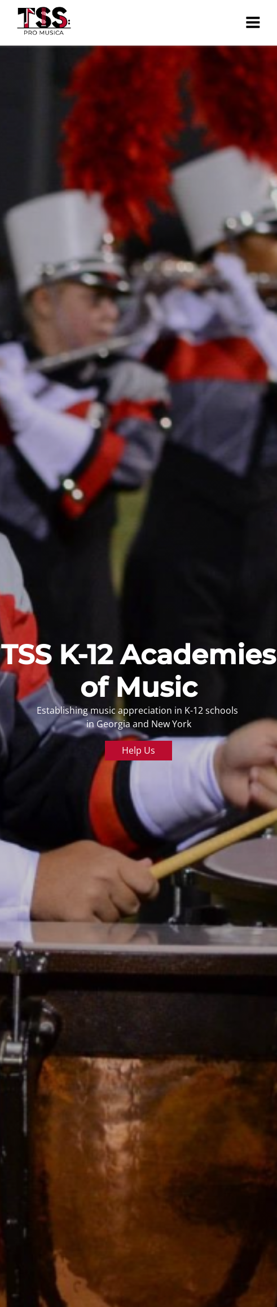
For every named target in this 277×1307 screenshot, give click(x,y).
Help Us (138, 750)
